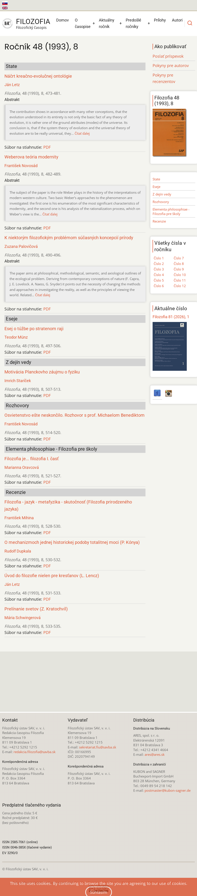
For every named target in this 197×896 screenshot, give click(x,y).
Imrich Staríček (17, 380)
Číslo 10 (180, 274)
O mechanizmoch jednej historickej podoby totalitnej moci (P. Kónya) (72, 542)
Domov (62, 20)
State (156, 179)
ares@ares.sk (155, 754)
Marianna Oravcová (21, 467)
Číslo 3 (159, 269)
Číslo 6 (159, 286)
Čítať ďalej (82, 133)
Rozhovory (161, 201)
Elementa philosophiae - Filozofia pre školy (171, 211)
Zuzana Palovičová (21, 246)
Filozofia (33, 21)
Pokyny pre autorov (171, 65)
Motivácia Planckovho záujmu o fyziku (42, 372)
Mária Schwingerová (22, 617)
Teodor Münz (16, 337)
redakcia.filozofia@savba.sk (35, 752)
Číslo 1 (159, 258)
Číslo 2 (159, 263)
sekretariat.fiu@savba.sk (97, 747)
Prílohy (160, 20)
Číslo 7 (179, 258)
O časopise (83, 23)
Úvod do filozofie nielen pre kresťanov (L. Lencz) (51, 575)
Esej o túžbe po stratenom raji (34, 328)
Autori (177, 20)
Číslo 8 (179, 263)
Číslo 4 (159, 274)
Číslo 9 (179, 269)
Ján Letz (12, 84)
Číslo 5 (159, 280)
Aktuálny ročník (106, 23)
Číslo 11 (180, 280)
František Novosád (21, 165)
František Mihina (19, 517)
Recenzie (159, 221)
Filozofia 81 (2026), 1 (171, 316)
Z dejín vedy (162, 194)
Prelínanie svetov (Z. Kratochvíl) (36, 609)
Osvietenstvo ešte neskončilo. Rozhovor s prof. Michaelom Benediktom (74, 415)
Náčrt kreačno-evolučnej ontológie (38, 76)
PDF (47, 147)
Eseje (156, 186)
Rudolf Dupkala (17, 551)
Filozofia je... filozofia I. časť (31, 458)
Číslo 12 (180, 286)
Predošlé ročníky (133, 23)
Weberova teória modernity (31, 157)
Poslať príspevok (168, 56)
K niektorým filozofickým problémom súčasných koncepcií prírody (68, 237)
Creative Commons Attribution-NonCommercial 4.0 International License (129, 882)
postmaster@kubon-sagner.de (168, 790)
